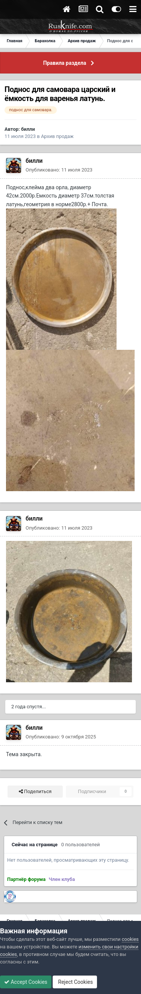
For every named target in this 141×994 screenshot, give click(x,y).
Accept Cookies (25, 982)
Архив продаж (57, 136)
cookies (130, 939)
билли (28, 129)
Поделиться (35, 791)
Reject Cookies (75, 982)
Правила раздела (64, 63)
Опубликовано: (59, 170)
